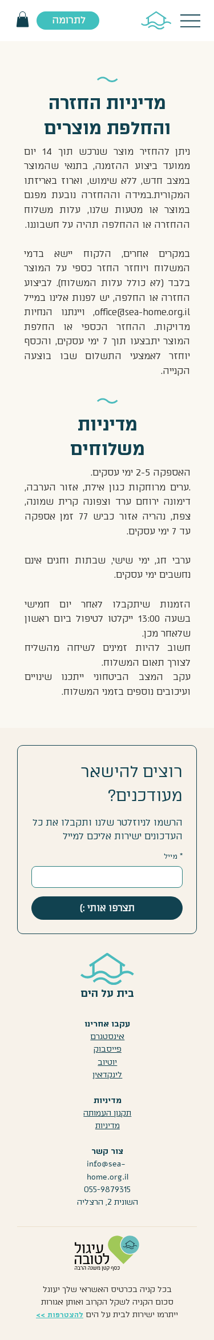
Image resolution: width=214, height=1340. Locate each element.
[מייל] (110, 877)
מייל (173, 857)
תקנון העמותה (107, 1113)
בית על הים (107, 993)
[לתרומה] (68, 20)
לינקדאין (107, 1075)
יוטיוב (107, 1062)
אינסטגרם (107, 1036)
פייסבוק (108, 1049)
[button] (22, 19)
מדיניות (107, 1125)
